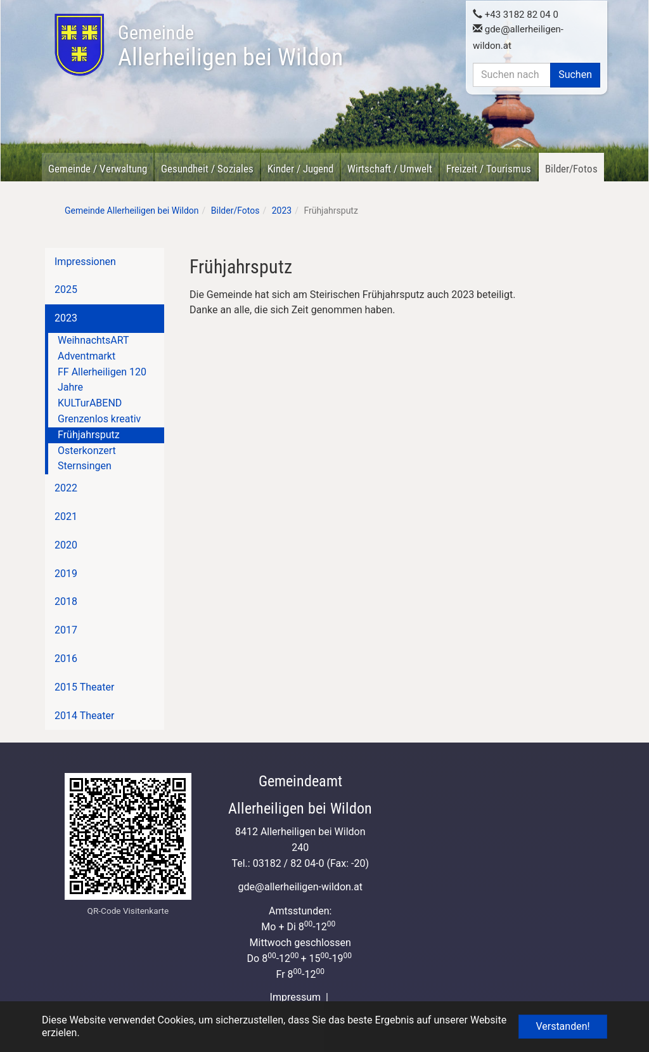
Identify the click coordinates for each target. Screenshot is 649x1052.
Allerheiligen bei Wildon (230, 46)
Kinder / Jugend (300, 168)
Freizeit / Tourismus (488, 168)
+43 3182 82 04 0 (515, 14)
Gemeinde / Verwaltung (97, 168)
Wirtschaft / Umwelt (389, 168)
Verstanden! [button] (562, 1026)
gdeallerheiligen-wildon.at (300, 887)
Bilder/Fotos (571, 168)
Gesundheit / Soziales (207, 168)
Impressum (295, 997)
